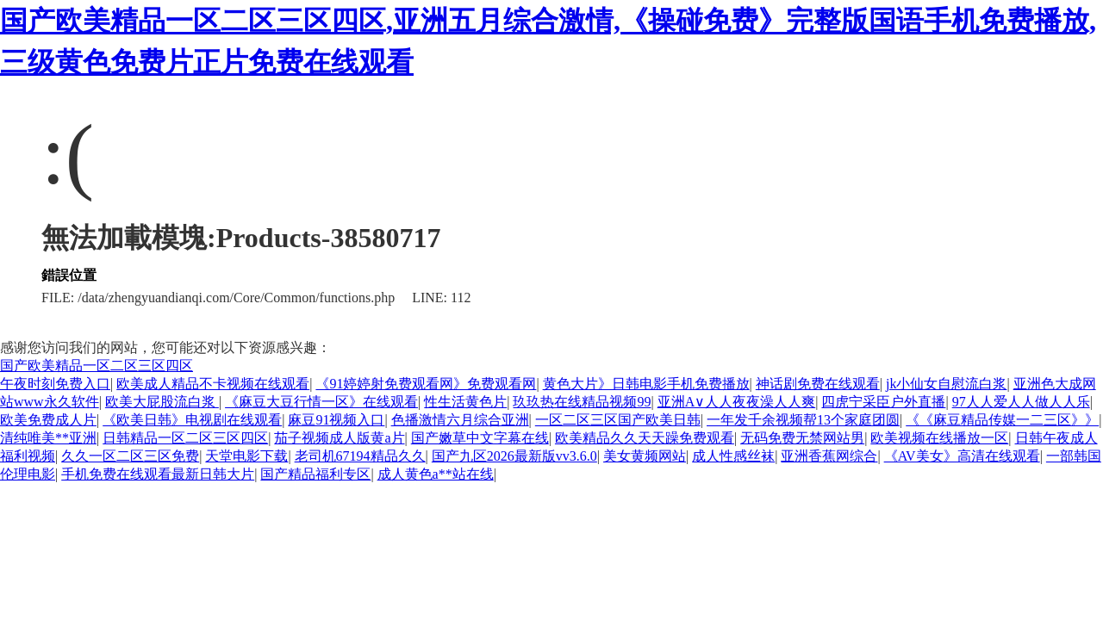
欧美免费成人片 (48, 419)
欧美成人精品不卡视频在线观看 (212, 383)
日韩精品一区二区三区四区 (185, 438)
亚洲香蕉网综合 (829, 456)
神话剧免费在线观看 (818, 383)
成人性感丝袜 (733, 456)
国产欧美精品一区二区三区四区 (96, 365)
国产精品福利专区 (315, 474)
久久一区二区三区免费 (130, 456)
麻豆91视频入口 (336, 419)
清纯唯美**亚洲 (48, 438)
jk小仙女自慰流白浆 (946, 383)
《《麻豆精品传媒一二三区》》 (1002, 419)
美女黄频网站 (644, 456)
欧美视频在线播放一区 (939, 438)
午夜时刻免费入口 (55, 383)
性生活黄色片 (465, 401)
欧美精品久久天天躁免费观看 (644, 438)
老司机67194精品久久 (360, 456)
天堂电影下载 (246, 456)
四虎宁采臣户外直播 (883, 401)
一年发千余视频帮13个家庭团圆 (803, 419)
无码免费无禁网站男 (802, 438)
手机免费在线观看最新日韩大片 (157, 474)
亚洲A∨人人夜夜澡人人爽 (736, 401)
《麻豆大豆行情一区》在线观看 (321, 401)
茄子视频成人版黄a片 (339, 438)
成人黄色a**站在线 (435, 474)
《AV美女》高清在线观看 (962, 456)
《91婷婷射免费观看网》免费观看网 (425, 383)
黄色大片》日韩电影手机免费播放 (646, 383)
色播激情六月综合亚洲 (460, 419)
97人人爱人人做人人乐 (1021, 401)
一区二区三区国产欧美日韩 (618, 419)
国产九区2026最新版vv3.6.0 (514, 456)
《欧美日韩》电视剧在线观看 (192, 419)
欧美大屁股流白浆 (162, 401)
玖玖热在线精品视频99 (582, 401)
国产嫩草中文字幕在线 (480, 438)
